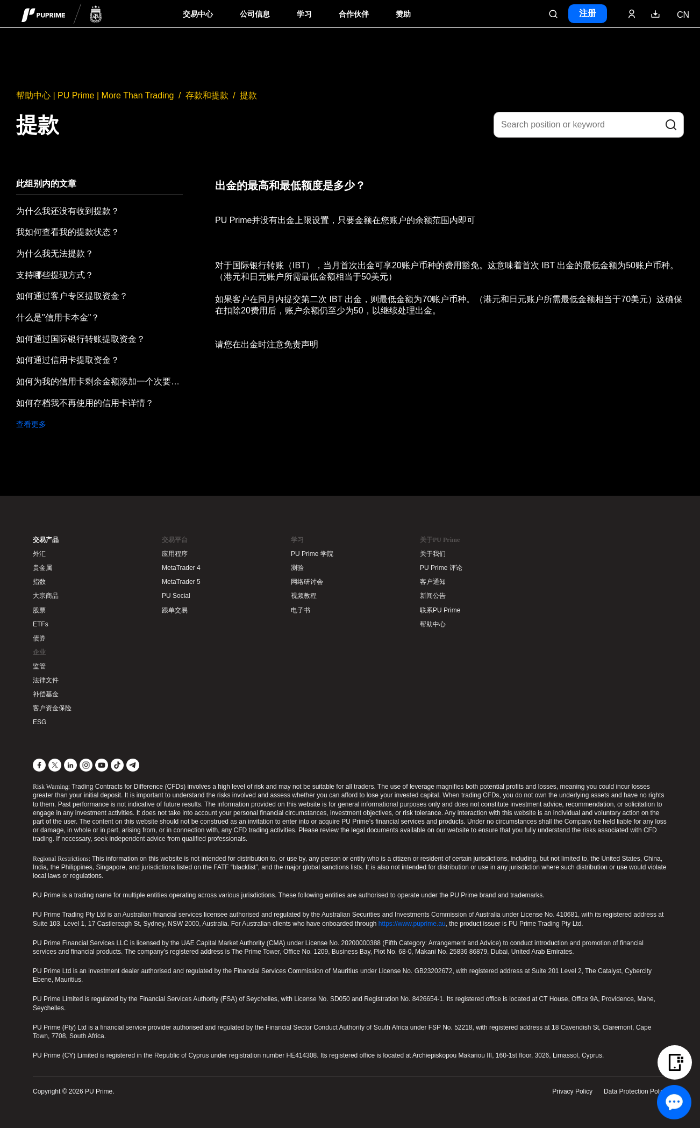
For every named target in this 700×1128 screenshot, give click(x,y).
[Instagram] (86, 765)
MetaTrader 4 (181, 568)
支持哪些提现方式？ (55, 275)
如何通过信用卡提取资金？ (67, 360)
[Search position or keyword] (589, 125)
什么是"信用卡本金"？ (57, 317)
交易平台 (175, 540)
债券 (39, 638)
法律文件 (46, 680)
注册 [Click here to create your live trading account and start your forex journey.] (587, 13)
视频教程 (304, 595)
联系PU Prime (440, 610)
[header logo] (62, 13)
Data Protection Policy (635, 1091)
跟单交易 (175, 610)
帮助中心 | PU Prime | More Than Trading (95, 95)
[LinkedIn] (70, 765)
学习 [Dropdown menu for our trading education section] (304, 14)
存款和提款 (206, 95)
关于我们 (433, 554)
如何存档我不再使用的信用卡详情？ (85, 403)
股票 (39, 610)
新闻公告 (433, 595)
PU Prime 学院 (312, 554)
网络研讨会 (307, 582)
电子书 (300, 610)
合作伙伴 (354, 14)
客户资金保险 (52, 708)
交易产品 (46, 540)
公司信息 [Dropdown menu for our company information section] (255, 14)
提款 (248, 95)
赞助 (403, 14)
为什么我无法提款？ (55, 253)
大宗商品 (46, 595)
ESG (39, 722)
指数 (39, 582)
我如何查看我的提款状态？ (67, 232)
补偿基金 (46, 694)
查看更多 (31, 424)
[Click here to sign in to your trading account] (632, 14)
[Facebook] (39, 765)
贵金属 (42, 568)
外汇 (39, 554)
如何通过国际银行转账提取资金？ (80, 339)
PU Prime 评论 (441, 568)
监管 (39, 666)
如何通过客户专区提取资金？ (72, 296)
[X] (54, 765)
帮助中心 (433, 624)
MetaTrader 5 (181, 582)
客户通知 (433, 582)
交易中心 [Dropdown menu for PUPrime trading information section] (198, 14)
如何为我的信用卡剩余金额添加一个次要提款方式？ (99, 381)
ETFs (40, 624)
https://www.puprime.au (412, 923)
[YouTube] (101, 765)
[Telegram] (132, 765)
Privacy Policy (572, 1091)
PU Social (176, 595)
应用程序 (175, 554)
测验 (297, 568)
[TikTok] (117, 765)
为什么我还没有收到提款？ (67, 211)
